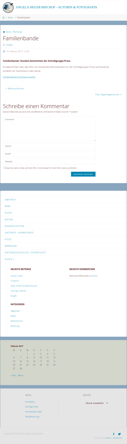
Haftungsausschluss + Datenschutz (25, 252)
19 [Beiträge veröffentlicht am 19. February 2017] (54, 361)
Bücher (9, 219)
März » (21, 375)
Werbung (17, 31)
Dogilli (14, 296)
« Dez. (13, 375)
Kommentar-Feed (33, 412)
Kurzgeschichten (14, 226)
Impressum (11, 246)
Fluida (107, 437)
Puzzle (8, 212)
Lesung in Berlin (18, 291)
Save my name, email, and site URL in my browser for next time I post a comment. (40, 168)
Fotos (8, 239)
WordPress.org (32, 417)
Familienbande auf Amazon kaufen (19, 76)
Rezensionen (17, 321)
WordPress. (118, 437)
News (10, 17)
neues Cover (17, 276)
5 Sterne (15, 281)
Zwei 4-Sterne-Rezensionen (24, 286)
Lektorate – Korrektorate (19, 232)
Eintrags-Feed (31, 407)
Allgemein (15, 311)
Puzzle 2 (9, 259)
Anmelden (30, 402)
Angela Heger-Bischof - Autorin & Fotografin (56, 7)
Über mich (10, 199)
